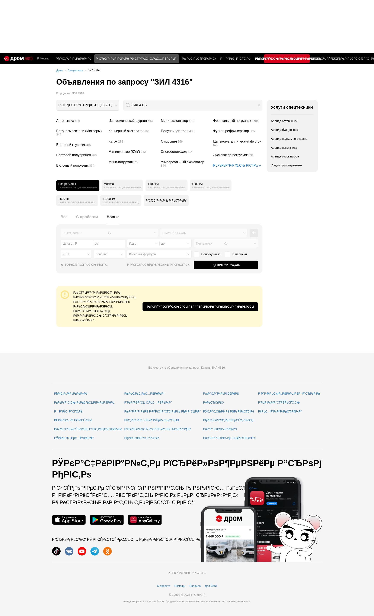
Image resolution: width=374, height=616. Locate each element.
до (163, 243)
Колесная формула (142, 254)
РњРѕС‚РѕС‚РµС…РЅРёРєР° (144, 393)
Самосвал (185, 141)
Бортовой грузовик (80, 145)
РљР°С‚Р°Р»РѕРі (291, 58)
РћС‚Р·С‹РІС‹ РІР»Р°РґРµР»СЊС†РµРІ (151, 420)
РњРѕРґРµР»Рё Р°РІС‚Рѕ (187, 572)
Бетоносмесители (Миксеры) (80, 132)
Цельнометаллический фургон (237, 143)
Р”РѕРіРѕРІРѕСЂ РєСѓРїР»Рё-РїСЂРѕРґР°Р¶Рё (157, 429)
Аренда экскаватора (285, 156)
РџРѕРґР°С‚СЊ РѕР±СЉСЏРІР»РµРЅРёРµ (84, 402)
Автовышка (80, 121)
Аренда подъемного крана (289, 138)
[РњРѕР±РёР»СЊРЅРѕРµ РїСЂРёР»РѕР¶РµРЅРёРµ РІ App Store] (69, 520)
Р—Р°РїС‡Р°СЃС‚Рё (235, 58)
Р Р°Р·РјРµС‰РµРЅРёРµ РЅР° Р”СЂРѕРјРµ (289, 393)
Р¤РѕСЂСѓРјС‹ (213, 402)
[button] (259, 105)
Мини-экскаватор (185, 121)
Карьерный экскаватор (133, 131)
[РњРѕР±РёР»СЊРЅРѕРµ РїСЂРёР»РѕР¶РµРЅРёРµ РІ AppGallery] (145, 520)
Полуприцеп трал (185, 131)
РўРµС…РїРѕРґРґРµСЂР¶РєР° (280, 411)
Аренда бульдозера (284, 129)
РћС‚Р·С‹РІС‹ (265, 58)
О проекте (163, 585)
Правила (195, 585)
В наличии (240, 254)
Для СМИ (211, 585)
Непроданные (211, 254)
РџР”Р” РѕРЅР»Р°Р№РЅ (220, 429)
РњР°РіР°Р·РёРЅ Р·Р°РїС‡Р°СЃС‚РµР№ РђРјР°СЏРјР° (162, 411)
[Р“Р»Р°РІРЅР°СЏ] (18, 58)
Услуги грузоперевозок (286, 165)
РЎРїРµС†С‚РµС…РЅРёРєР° (74, 438)
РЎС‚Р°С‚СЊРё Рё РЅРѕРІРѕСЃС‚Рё (228, 411)
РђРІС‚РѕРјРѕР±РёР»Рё (73, 58)
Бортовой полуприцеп (80, 155)
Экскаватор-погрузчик (237, 155)
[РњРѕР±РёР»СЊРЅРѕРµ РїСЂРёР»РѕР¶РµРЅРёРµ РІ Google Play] (107, 520)
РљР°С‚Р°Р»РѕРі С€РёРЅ (221, 393)
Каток (133, 141)
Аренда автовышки (284, 121)
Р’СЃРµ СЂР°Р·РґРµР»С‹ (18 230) (85, 105)
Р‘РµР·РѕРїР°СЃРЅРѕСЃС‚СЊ (279, 402)
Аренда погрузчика (284, 147)
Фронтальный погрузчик (237, 121)
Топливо (102, 254)
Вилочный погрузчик (80, 165)
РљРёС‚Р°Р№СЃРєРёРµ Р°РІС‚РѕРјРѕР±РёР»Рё (88, 429)
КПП (66, 254)
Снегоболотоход (185, 151)
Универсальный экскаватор (185, 163)
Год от (133, 243)
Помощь (179, 585)
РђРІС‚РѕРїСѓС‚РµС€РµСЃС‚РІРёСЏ (228, 420)
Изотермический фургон (133, 121)
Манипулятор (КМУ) (133, 151)
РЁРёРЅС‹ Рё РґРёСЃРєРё (73, 420)
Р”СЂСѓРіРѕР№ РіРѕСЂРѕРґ (166, 200)
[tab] (64, 219)
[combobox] (87, 105)
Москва (43, 58)
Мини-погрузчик (133, 162)
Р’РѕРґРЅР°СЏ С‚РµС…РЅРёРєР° (148, 402)
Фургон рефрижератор (237, 131)
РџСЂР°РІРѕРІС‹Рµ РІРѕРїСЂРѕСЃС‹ (229, 438)
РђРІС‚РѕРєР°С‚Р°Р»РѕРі (142, 438)
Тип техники (204, 243)
